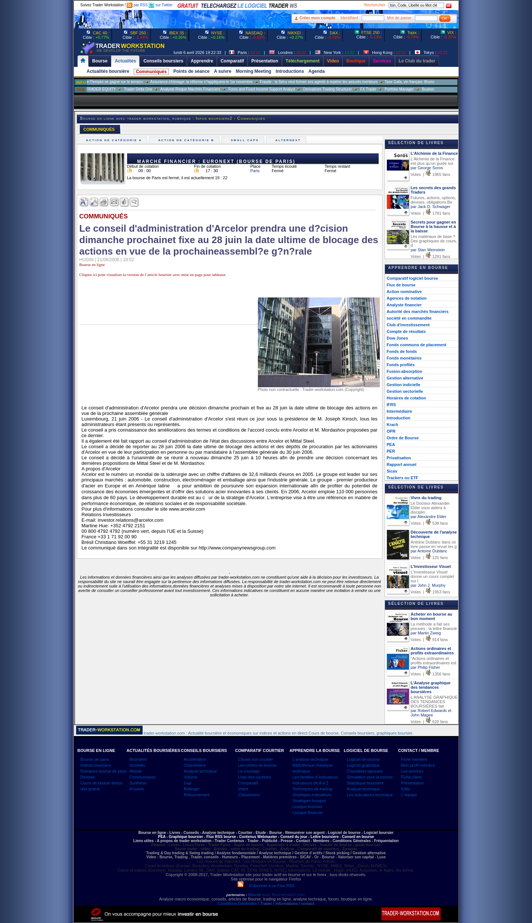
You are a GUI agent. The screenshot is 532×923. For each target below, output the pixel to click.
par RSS (137, 5)
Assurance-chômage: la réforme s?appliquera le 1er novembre (217, 82)
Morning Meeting (253, 71)
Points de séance (191, 71)
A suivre (222, 71)
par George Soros (427, 168)
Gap (188, 783)
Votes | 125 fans (429, 557)
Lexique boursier (308, 806)
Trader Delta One (154, 89)
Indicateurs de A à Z (310, 783)
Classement (249, 795)
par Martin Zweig (426, 633)
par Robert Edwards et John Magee (431, 712)
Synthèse (138, 783)
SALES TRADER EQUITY (110, 89)
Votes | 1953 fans (430, 592)
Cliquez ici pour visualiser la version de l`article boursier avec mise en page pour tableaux (152, 274)
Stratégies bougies (309, 800)
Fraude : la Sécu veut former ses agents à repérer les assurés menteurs (334, 82)
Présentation (412, 783)
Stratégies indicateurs (312, 795)
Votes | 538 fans (429, 523)
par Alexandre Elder (429, 516)
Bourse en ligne (92, 264)
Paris (255, 170)
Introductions (290, 71)
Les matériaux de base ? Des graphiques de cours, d (434, 241)
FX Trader (384, 89)
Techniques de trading (312, 789)
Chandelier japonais (365, 771)
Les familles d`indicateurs (315, 777)
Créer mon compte (317, 18)
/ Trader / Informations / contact (285, 903)
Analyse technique (200, 771)
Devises (88, 777)
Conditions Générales (237, 903)
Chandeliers (195, 765)
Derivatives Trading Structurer (343, 89)
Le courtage (249, 771)
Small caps (245, 140)
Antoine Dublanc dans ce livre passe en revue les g (434, 544)
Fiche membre (414, 759)
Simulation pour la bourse (370, 777)
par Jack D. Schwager (431, 206)
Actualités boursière (108, 71)
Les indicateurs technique (370, 795)
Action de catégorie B (187, 140)
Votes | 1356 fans (430, 674)
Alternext (289, 140)
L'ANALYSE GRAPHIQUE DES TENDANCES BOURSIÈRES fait (434, 701)
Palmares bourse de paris (104, 771)
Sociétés (137, 765)
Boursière (138, 759)
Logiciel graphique (363, 765)
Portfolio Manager (415, 89)
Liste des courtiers (254, 777)
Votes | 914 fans (429, 639)
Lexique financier (308, 812)
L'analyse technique (310, 759)
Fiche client (411, 777)
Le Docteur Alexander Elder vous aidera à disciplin (430, 507)
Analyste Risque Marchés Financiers (206, 89)
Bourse (255, 894)
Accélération (195, 759)
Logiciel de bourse (363, 759)
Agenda (316, 71)
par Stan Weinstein (428, 250)
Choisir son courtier (255, 759)
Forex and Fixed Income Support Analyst (277, 89)
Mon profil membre (418, 765)
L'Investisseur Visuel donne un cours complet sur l (432, 576)
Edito (405, 789)
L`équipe (409, 795)
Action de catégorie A (115, 140)
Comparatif (248, 783)
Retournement (197, 795)
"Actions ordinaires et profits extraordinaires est (434, 660)
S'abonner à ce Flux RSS (266, 885)
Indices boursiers (96, 765)
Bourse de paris (95, 759)
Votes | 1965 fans (430, 174)
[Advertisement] (502, 148)
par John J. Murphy (428, 585)
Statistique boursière (365, 783)
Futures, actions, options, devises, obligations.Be (433, 199)
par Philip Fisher (425, 667)
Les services (412, 771)
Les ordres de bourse (257, 765)
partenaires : (236, 895)
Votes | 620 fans (429, 721)
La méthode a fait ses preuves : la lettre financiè (434, 626)
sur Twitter (161, 5)
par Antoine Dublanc (429, 551)
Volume (191, 777)
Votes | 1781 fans (430, 213)
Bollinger (192, 789)
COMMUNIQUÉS (99, 129)
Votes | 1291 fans (430, 256)
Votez (243, 789)
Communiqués (151, 71)
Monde (136, 771)
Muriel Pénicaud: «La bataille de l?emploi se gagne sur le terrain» (105, 82)
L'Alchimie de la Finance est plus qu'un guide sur (433, 161)
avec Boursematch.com (283, 894)
